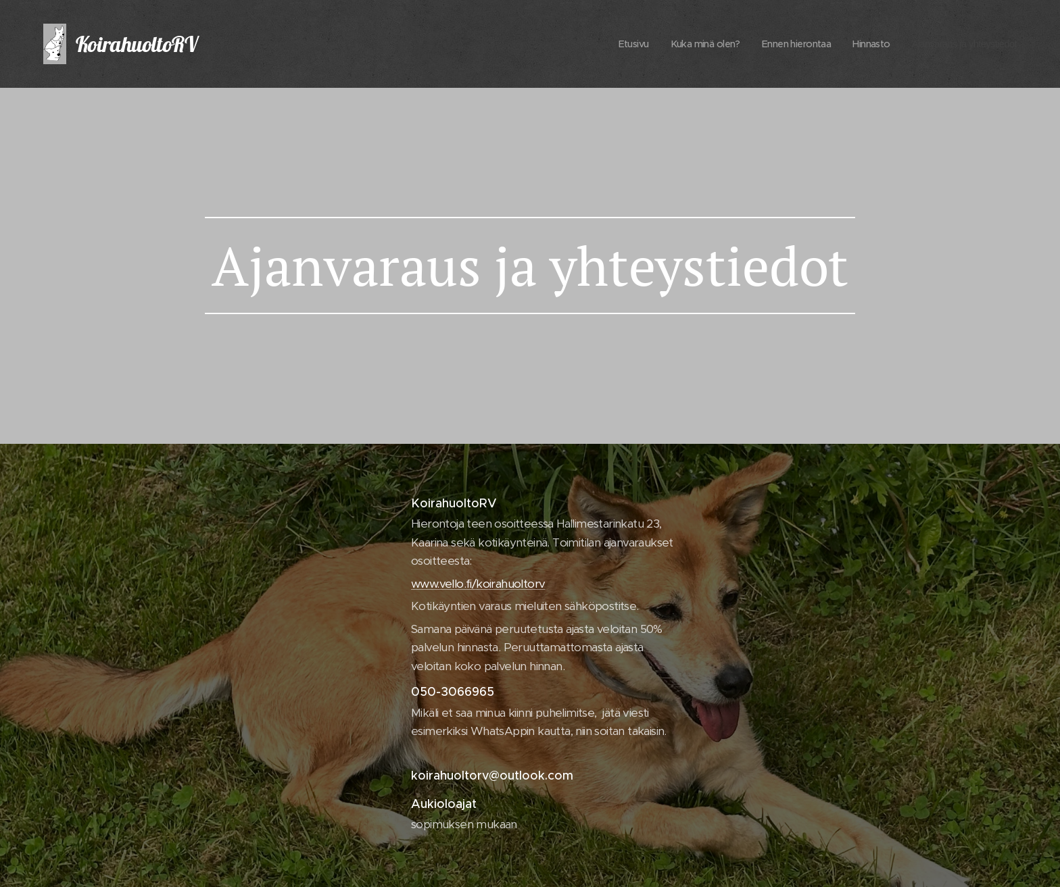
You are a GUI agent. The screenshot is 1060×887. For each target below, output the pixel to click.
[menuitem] (601, 44)
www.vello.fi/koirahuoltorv (478, 583)
